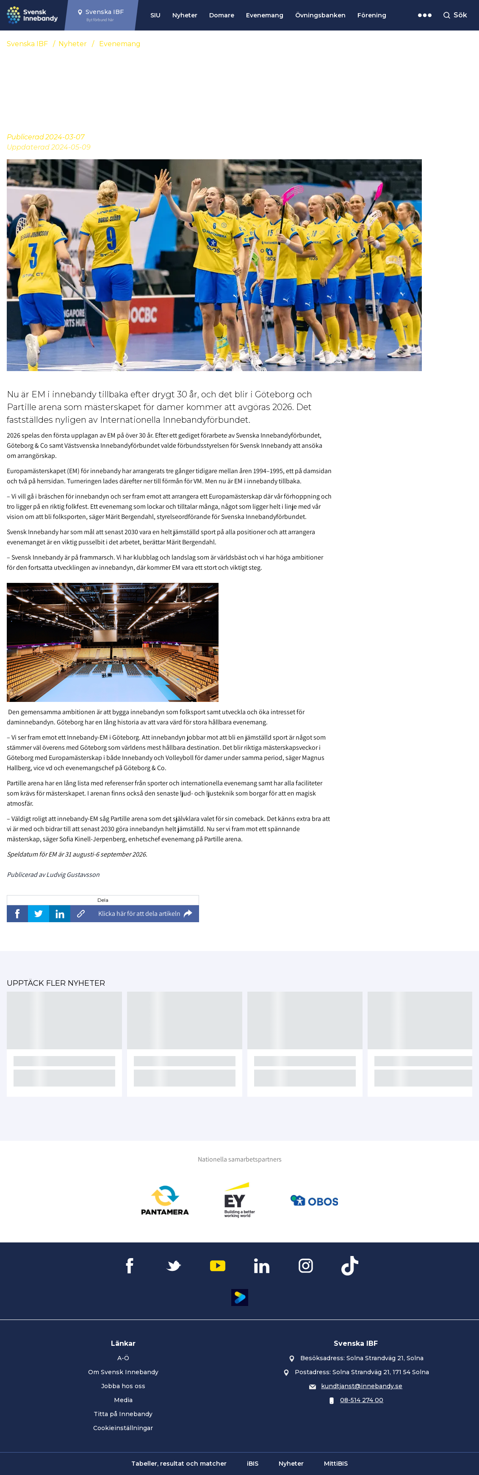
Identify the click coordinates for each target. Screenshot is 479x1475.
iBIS (252, 1463)
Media (123, 1400)
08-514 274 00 (361, 1400)
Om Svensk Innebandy (123, 1372)
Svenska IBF (27, 44)
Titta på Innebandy (123, 1414)
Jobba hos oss (123, 1386)
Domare (221, 15)
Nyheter (184, 15)
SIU (155, 15)
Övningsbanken (320, 15)
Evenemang (264, 15)
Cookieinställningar (123, 1428)
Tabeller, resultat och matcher (179, 1463)
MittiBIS (336, 1463)
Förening (371, 15)
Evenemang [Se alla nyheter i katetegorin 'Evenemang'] (120, 44)
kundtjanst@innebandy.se (361, 1386)
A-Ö (123, 1358)
